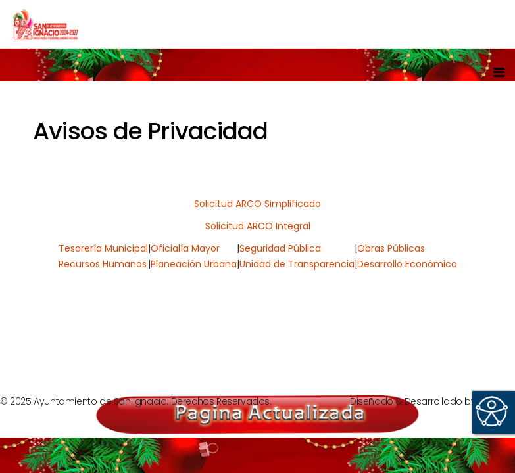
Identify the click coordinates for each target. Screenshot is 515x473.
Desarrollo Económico (407, 264)
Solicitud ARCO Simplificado (257, 203)
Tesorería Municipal (103, 248)
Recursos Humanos (103, 264)
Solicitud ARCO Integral (257, 226)
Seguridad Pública (280, 248)
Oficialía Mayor (185, 248)
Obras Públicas (391, 248)
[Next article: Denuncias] (456, 333)
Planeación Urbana (194, 264)
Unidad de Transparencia (297, 264)
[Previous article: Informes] (58, 333)
